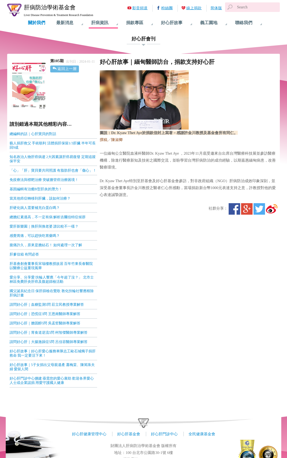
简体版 (216, 8)
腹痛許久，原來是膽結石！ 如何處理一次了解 (46, 245)
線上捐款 (194, 8)
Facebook (234, 209)
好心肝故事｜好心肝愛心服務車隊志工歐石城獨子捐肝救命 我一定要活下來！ (53, 353)
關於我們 (36, 22)
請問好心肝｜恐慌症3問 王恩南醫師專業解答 (45, 314)
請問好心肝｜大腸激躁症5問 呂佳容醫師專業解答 (49, 342)
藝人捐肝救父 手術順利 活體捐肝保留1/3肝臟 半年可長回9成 (53, 145)
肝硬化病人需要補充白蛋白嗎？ (35, 208)
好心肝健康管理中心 (89, 434)
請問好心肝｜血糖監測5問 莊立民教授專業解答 (47, 304)
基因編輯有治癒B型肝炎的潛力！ (36, 189)
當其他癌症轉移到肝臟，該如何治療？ (40, 198)
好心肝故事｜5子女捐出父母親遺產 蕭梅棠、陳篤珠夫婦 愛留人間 (52, 367)
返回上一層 (67, 69)
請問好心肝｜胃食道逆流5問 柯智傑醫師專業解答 (49, 332)
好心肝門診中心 (164, 434)
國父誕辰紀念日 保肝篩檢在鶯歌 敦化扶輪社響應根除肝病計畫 (52, 293)
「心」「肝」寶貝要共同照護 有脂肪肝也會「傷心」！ (53, 170)
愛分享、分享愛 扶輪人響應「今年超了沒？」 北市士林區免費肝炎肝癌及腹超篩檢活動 (52, 279)
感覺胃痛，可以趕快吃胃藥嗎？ (35, 236)
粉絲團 (167, 8)
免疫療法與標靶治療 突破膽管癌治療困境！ (44, 180)
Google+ (247, 209)
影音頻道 (140, 8)
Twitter (259, 209)
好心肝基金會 (128, 434)
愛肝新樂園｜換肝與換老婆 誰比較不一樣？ (44, 226)
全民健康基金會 (201, 434)
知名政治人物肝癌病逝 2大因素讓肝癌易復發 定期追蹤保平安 (53, 159)
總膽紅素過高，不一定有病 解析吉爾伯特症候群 (48, 217)
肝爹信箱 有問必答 (24, 254)
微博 (271, 209)
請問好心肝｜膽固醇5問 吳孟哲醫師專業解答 (45, 323)
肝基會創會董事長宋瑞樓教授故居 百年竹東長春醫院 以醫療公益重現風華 (51, 266)
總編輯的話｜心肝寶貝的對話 (33, 134)
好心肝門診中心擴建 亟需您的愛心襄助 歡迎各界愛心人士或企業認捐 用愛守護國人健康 (52, 380)
